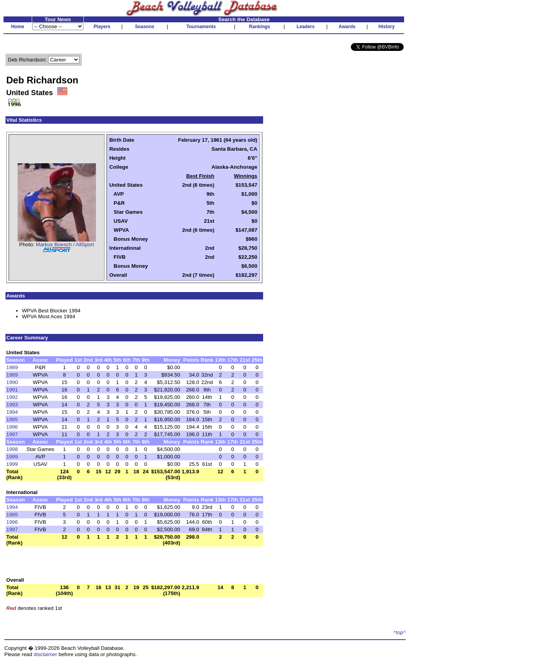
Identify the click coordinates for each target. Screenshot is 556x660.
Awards (347, 26)
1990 (12, 382)
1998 (12, 449)
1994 (12, 412)
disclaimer (45, 654)
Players (102, 26)
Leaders (305, 26)
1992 (12, 397)
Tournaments (201, 26)
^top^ (400, 632)
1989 (12, 367)
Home (17, 26)
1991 (12, 390)
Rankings (259, 26)
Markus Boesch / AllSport (65, 244)
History (387, 26)
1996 (12, 427)
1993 (12, 405)
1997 (12, 434)
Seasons (144, 26)
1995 (12, 419)
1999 (12, 457)
